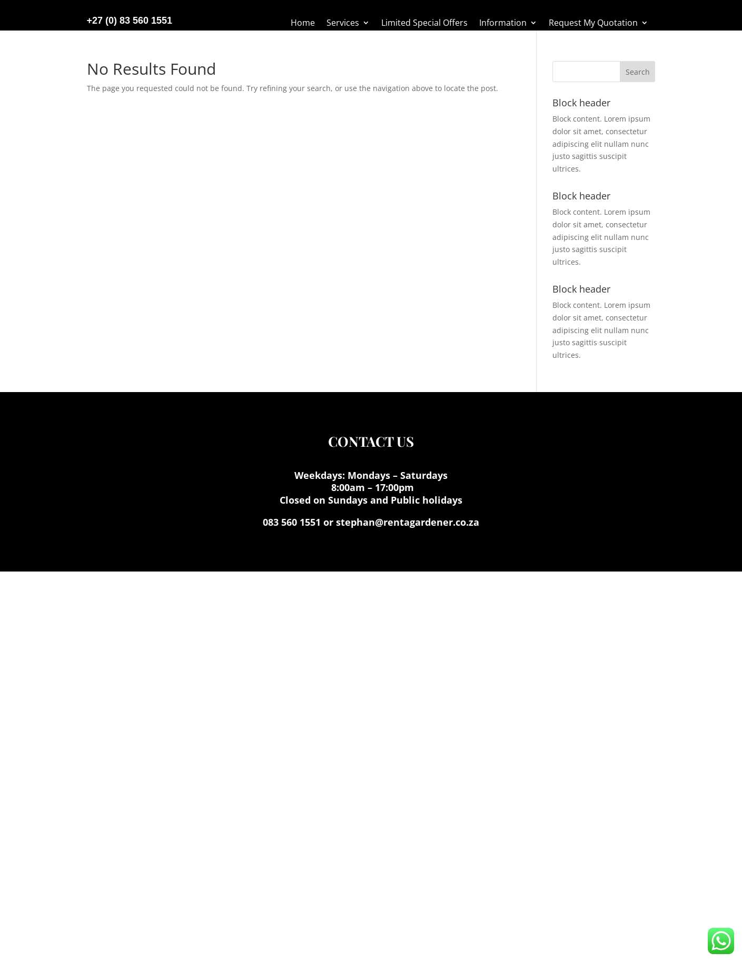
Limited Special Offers (424, 23)
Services (343, 23)
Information (503, 23)
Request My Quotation (593, 23)
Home (303, 23)
